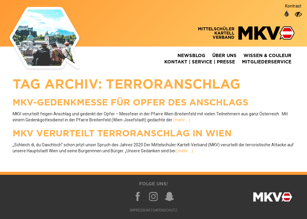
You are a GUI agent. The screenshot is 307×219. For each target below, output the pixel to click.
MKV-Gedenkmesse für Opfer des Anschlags (130, 102)
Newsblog (191, 55)
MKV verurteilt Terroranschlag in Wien (122, 133)
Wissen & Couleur (267, 55)
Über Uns (224, 55)
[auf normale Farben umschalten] (287, 14)
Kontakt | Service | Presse (199, 62)
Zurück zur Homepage (53, 39)
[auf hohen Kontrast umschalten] (298, 14)
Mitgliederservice (266, 62)
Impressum (140, 210)
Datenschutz (165, 210)
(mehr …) (181, 119)
